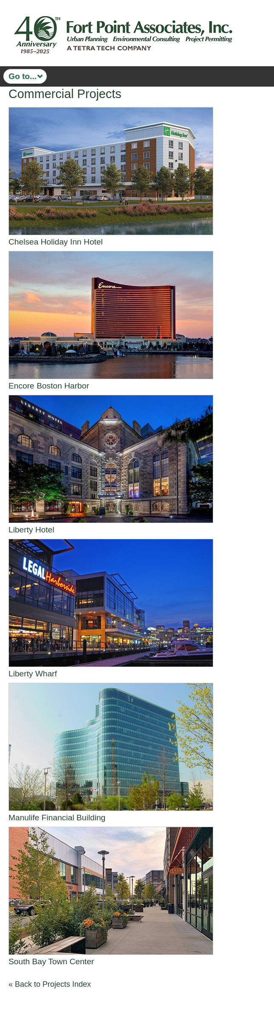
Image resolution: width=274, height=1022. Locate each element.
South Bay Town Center (51, 961)
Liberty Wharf (32, 673)
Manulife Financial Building (56, 817)
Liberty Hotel (31, 529)
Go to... (22, 76)
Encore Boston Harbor (48, 385)
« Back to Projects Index (49, 984)
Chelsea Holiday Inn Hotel (55, 241)
